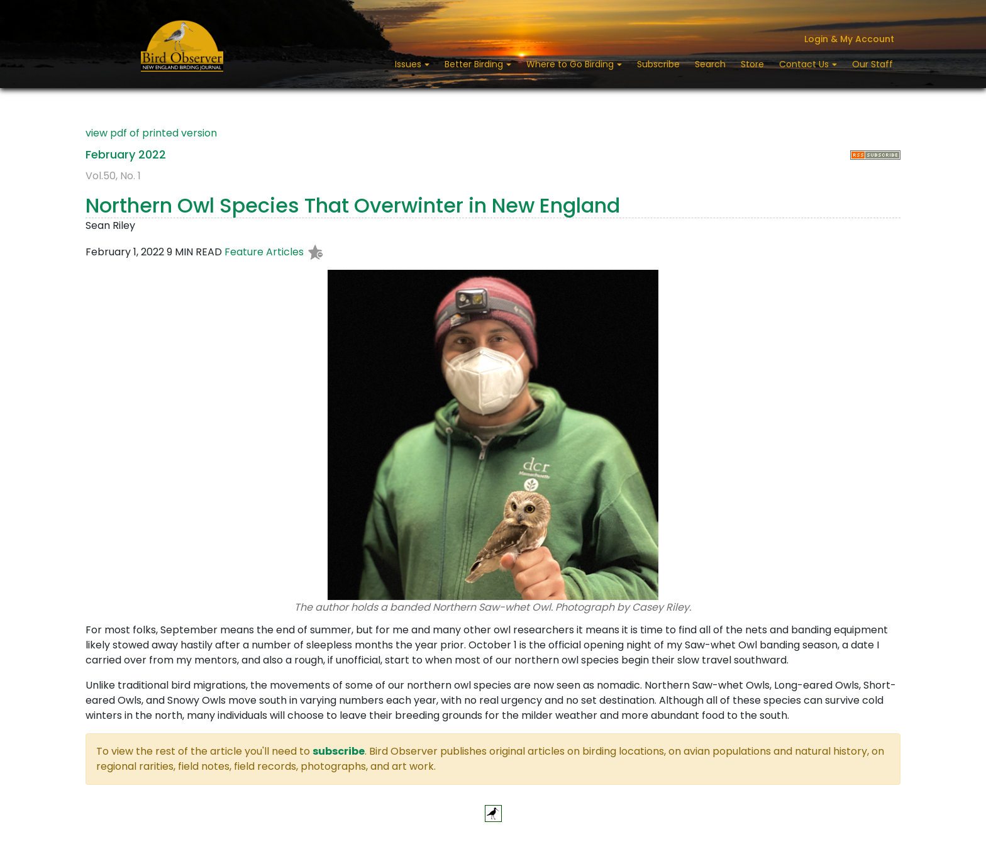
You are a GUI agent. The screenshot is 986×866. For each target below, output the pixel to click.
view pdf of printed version (151, 133)
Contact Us (805, 64)
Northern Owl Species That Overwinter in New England (353, 205)
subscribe (339, 751)
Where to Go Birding (571, 64)
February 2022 (126, 154)
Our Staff (872, 64)
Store (752, 64)
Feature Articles (264, 252)
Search (710, 64)
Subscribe (658, 64)
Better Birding (475, 64)
